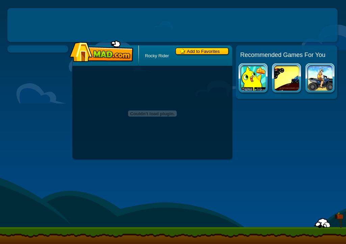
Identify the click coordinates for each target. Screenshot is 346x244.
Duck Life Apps (253, 79)
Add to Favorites (203, 51)
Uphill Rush (320, 79)
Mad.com (100, 52)
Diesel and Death (287, 79)
